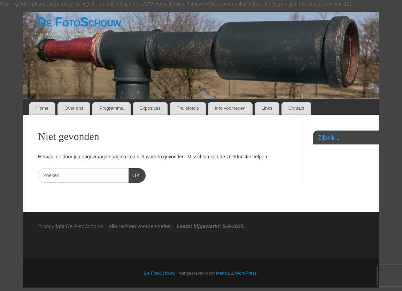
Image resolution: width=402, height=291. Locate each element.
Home (42, 108)
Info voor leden (230, 108)
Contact (296, 108)
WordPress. (246, 273)
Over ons (73, 108)
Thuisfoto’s (188, 108)
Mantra (223, 273)
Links (267, 108)
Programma (111, 108)
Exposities (150, 108)
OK (134, 174)
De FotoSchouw (79, 22)
